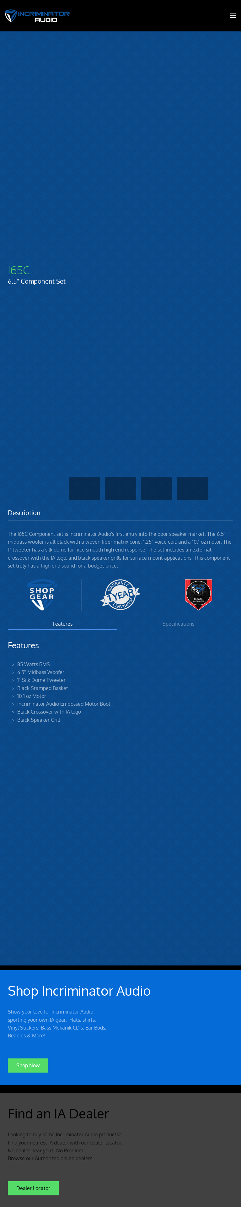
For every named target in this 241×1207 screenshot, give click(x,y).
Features (62, 624)
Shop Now (28, 1064)
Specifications (178, 624)
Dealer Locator (33, 1186)
